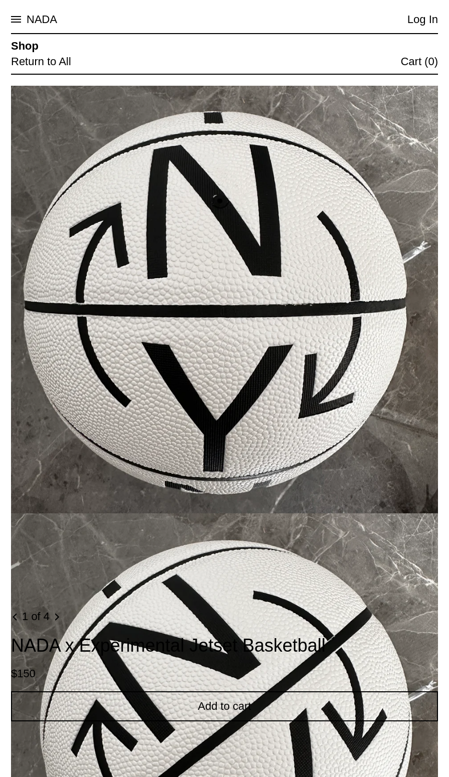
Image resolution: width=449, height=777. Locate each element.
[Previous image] (16, 617)
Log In (422, 19)
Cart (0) (419, 61)
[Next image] (57, 617)
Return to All (41, 61)
